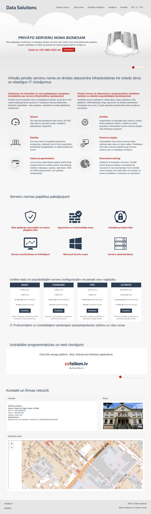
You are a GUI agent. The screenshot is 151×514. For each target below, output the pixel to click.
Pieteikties (25, 311)
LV (137, 7)
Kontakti (124, 7)
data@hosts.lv (13, 417)
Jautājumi (112, 7)
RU (141, 7)
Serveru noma (63, 7)
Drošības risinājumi (96, 7)
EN (132, 7)
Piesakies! (68, 50)
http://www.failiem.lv (76, 368)
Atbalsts (7, 508)
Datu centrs (79, 7)
